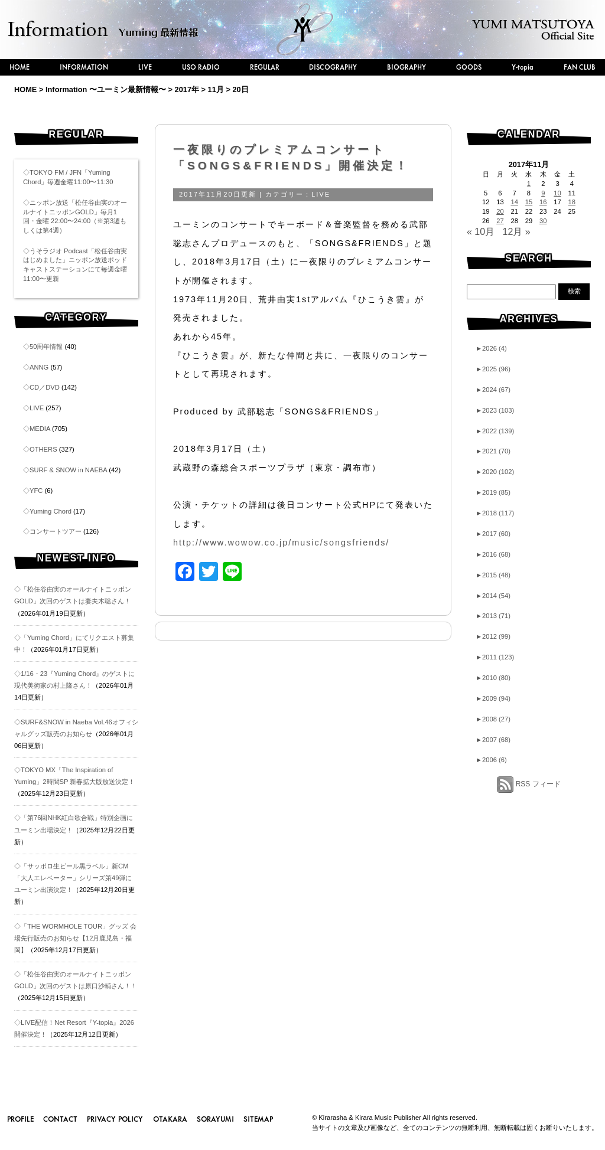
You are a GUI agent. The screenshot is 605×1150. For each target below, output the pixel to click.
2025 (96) (493, 369)
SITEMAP (258, 1118)
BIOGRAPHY (406, 67)
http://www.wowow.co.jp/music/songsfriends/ (281, 542)
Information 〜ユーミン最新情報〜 (105, 89)
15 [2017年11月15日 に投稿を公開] (528, 201)
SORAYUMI (215, 1118)
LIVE (145, 67)
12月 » (517, 232)
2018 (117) (495, 513)
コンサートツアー (56, 531)
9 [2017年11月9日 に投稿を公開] (543, 193)
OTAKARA (170, 1118)
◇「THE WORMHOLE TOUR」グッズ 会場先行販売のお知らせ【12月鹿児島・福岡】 (75, 938)
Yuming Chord (50, 511)
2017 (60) (493, 533)
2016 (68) (493, 554)
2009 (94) (493, 698)
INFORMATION (84, 67)
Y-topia (523, 67)
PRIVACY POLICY (115, 1118)
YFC (36, 490)
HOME (19, 67)
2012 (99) (493, 636)
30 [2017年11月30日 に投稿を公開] (543, 220)
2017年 (187, 89)
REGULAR (264, 67)
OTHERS (43, 449)
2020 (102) (495, 471)
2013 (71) (493, 615)
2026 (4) (491, 348)
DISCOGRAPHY (333, 67)
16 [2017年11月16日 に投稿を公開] (543, 201)
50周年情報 (46, 346)
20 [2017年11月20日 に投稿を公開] (499, 211)
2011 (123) (495, 657)
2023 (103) (495, 410)
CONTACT (60, 1118)
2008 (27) (493, 719)
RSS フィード (538, 784)
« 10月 (481, 232)
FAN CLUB (580, 67)
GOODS (469, 67)
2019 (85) (493, 492)
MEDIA (40, 428)
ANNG (39, 367)
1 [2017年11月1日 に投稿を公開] (529, 183)
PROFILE (20, 1118)
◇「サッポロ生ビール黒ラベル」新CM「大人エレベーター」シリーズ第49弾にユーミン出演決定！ (73, 877)
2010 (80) (493, 677)
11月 (216, 89)
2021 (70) (493, 451)
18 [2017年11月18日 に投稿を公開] (571, 201)
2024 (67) (493, 389)
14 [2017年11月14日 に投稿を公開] (514, 201)
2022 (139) (495, 430)
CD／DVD (45, 387)
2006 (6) (491, 759)
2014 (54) (493, 595)
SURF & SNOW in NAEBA (68, 469)
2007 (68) (493, 739)
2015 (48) (493, 575)
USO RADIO (201, 67)
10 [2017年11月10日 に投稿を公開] (557, 193)
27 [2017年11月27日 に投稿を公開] (499, 220)
